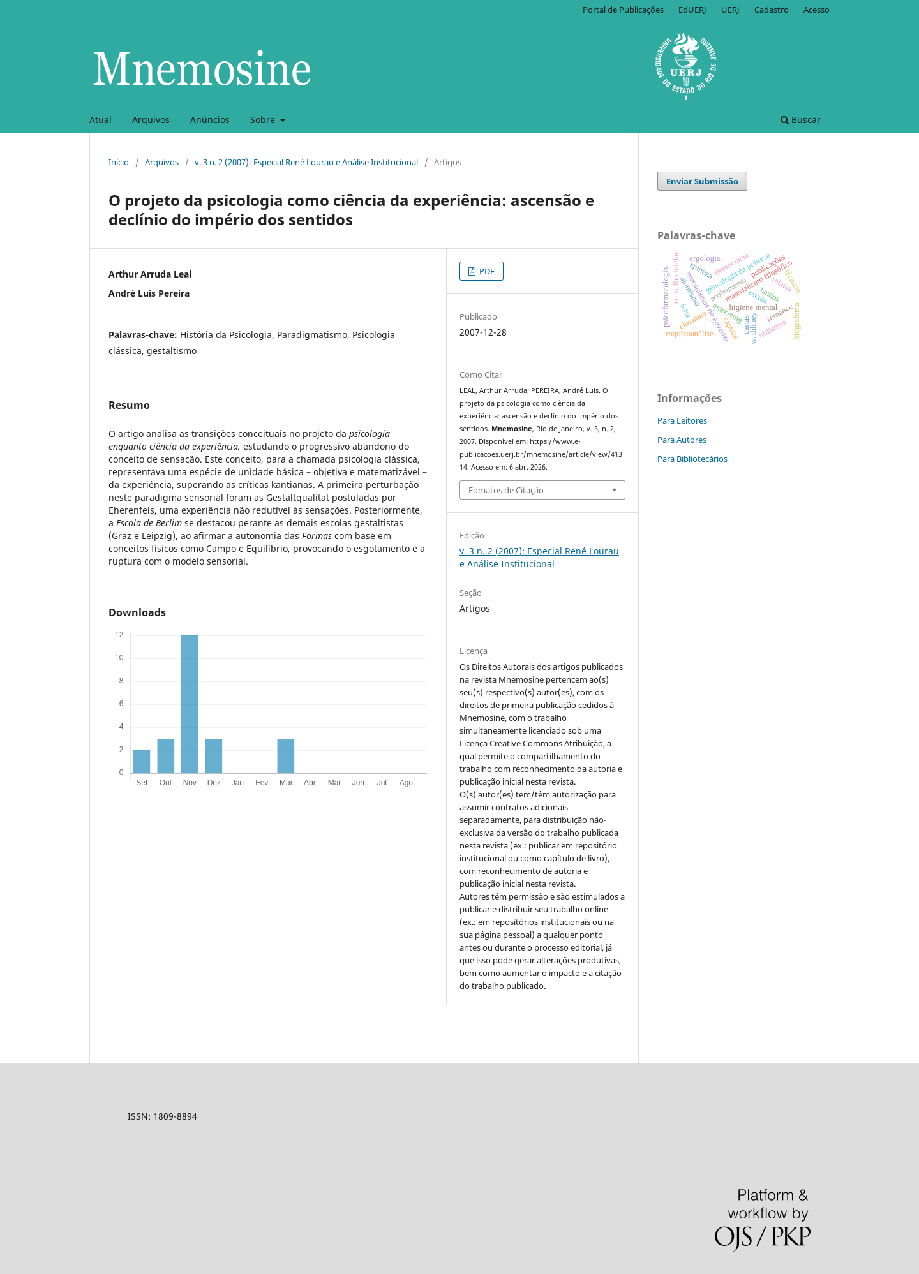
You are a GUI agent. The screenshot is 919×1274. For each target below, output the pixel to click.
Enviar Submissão (702, 181)
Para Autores (681, 439)
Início (118, 162)
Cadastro (771, 9)
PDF (486, 271)
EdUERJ (692, 9)
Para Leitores (682, 420)
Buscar (801, 120)
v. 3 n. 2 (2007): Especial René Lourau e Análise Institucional (306, 162)
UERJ (730, 9)
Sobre (264, 120)
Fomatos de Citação (506, 490)
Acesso (816, 9)
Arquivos (151, 120)
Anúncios (210, 120)
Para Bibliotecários (692, 458)
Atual (100, 120)
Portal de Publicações (623, 9)
